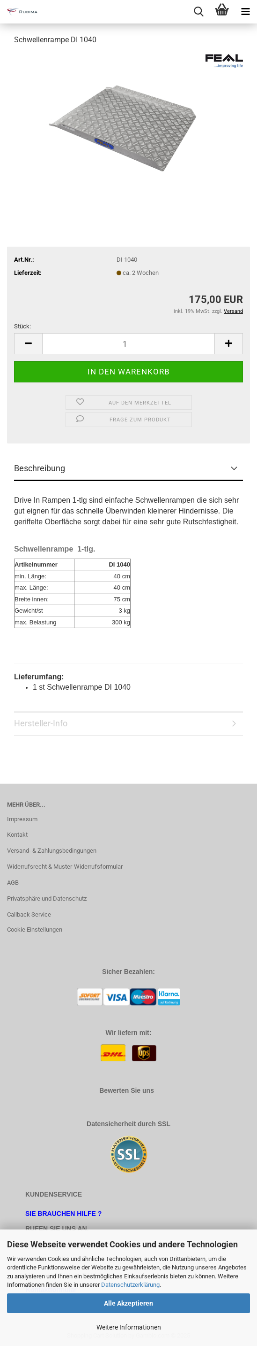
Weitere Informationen (128, 1327)
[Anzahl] (128, 343)
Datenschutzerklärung (130, 1284)
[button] (28, 343)
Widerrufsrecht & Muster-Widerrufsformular (65, 866)
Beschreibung (39, 468)
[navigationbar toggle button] (245, 11)
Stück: (22, 326)
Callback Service (29, 914)
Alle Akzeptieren (128, 1303)
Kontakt (17, 834)
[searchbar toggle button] (198, 11)
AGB (13, 882)
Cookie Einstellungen (34, 929)
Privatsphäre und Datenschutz (47, 898)
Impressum (22, 819)
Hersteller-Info (40, 723)
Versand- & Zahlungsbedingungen (51, 850)
